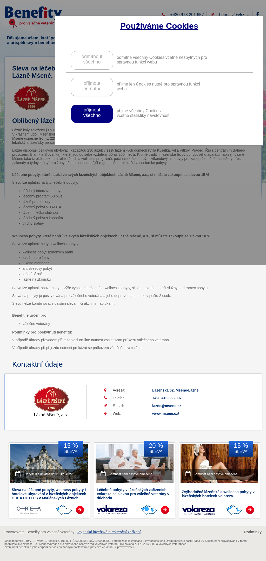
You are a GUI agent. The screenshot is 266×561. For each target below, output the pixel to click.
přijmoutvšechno (92, 112)
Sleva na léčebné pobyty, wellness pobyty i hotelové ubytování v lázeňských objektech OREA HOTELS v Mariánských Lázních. (49, 494)
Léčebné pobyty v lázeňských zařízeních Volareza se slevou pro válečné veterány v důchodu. (133, 494)
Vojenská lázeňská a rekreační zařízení (109, 532)
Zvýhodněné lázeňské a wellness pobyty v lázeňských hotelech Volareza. (218, 494)
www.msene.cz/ (165, 413)
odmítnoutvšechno (92, 59)
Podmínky (253, 532)
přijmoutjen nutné (92, 86)
